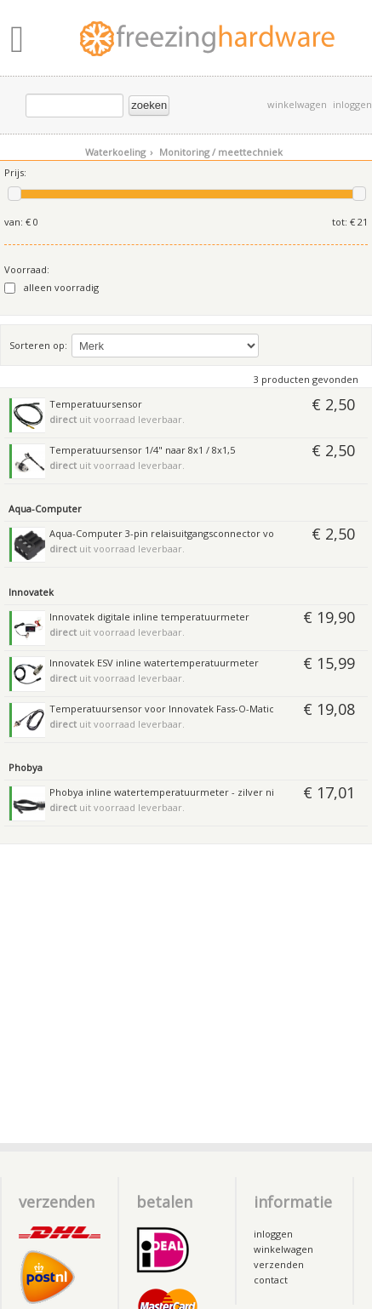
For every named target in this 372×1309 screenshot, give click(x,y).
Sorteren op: (38, 345)
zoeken (149, 105)
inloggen (352, 104)
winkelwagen (297, 104)
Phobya (26, 767)
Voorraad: (26, 269)
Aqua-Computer (45, 508)
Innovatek (31, 592)
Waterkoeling (118, 152)
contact (271, 1279)
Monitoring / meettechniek (221, 152)
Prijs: (15, 172)
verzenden (279, 1264)
